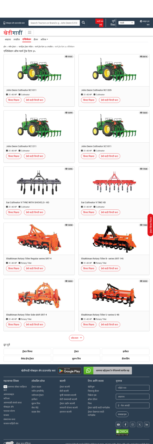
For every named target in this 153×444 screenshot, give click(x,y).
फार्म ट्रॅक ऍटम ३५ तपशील (44, 46)
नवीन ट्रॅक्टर (12, 46)
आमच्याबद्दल (9, 394)
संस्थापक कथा (9, 419)
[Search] (54, 23)
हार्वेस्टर (126, 351)
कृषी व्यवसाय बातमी (68, 395)
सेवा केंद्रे (35, 407)
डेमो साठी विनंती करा (34, 100)
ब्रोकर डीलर (92, 399)
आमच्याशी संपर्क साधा (13, 402)
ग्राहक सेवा (36, 411)
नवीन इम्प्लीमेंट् (38, 390)
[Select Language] (126, 22)
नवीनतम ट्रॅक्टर (38, 395)
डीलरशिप (126, 358)
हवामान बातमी (66, 411)
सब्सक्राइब (122, 414)
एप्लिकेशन (26, 39)
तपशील (17, 39)
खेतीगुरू (91, 386)
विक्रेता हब (92, 395)
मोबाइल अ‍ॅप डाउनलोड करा (14, 23)
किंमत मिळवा (13, 100)
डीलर (36, 39)
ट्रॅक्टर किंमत (27, 351)
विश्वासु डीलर (93, 390)
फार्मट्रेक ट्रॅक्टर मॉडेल (25, 46)
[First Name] (132, 388)
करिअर (7, 398)
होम (5, 46)
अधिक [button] (43, 39)
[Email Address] (132, 405)
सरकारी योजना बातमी (69, 407)
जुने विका (111, 23)
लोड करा (74, 337)
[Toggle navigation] (29, 32)
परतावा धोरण (9, 410)
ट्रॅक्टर (76, 351)
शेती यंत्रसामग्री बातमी (68, 399)
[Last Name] (132, 396)
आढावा (8, 39)
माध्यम (6, 415)
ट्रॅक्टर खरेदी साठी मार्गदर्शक (99, 407)
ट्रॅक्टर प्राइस (36, 386)
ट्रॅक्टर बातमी (65, 386)
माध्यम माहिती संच (11, 423)
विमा (90, 403)
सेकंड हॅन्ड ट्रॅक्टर (27, 358)
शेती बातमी (64, 390)
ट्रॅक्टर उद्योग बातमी (67, 403)
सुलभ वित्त (76, 358)
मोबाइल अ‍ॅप (9, 406)
